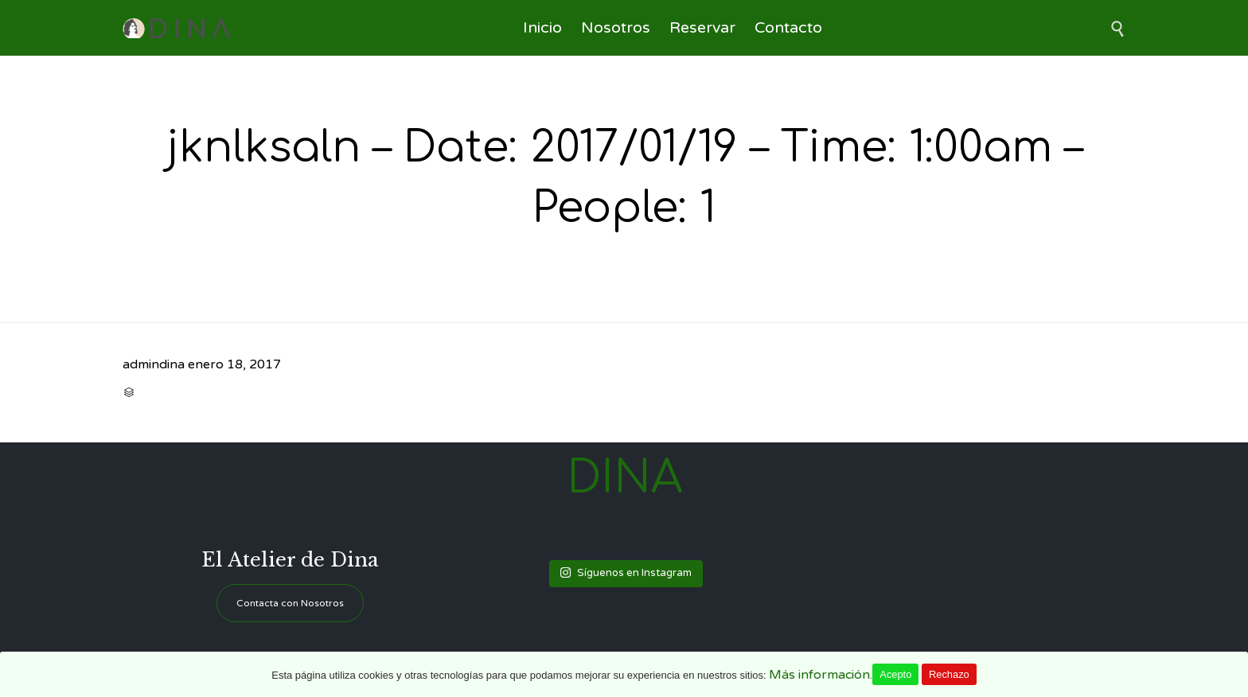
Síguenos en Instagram (625, 573)
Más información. (820, 675)
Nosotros (615, 27)
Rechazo (949, 674)
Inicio (542, 27)
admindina (154, 364)
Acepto (895, 674)
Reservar (702, 27)
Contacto (788, 27)
